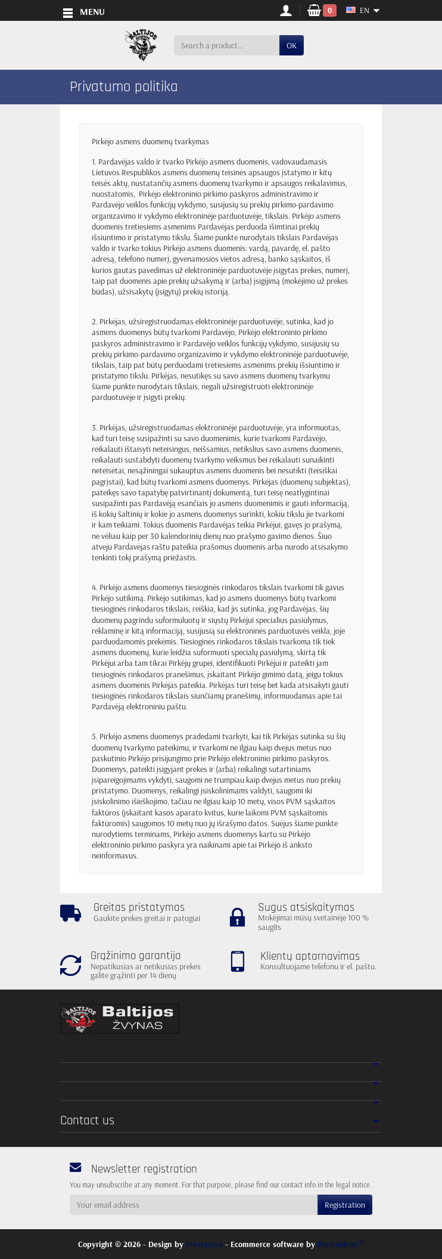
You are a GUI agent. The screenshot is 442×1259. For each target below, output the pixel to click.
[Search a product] (226, 45)
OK (292, 45)
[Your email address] (194, 1205)
